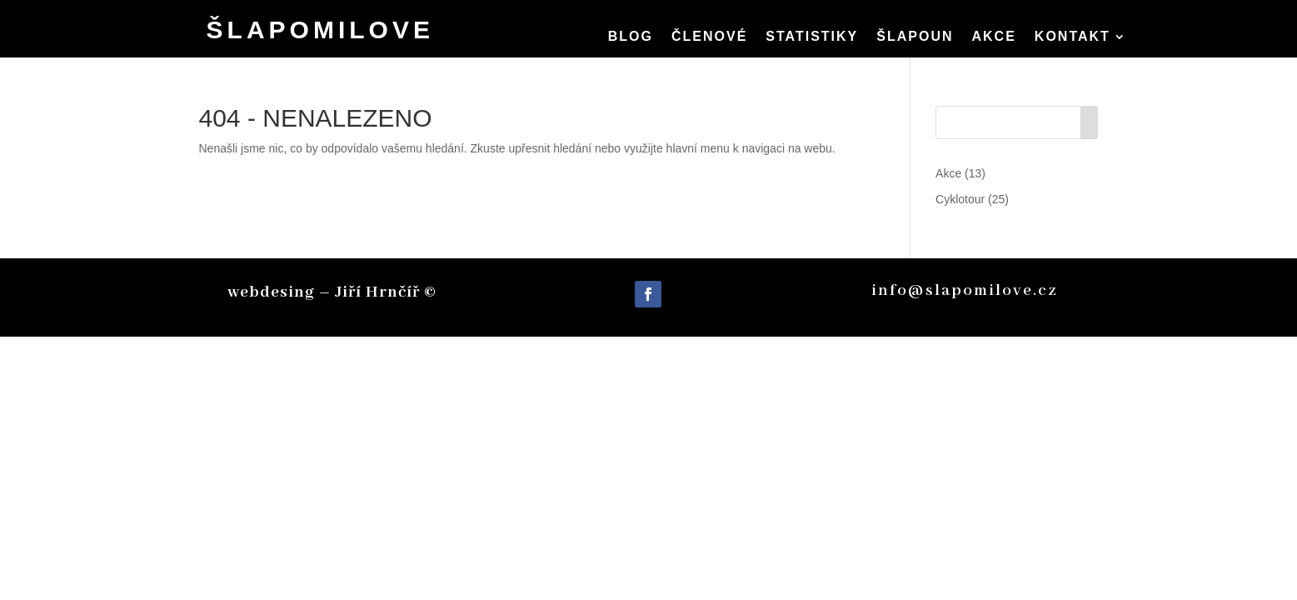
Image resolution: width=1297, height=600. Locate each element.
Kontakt (1072, 37)
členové (709, 37)
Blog (630, 37)
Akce (994, 37)
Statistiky (812, 37)
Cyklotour (960, 199)
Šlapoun (914, 37)
